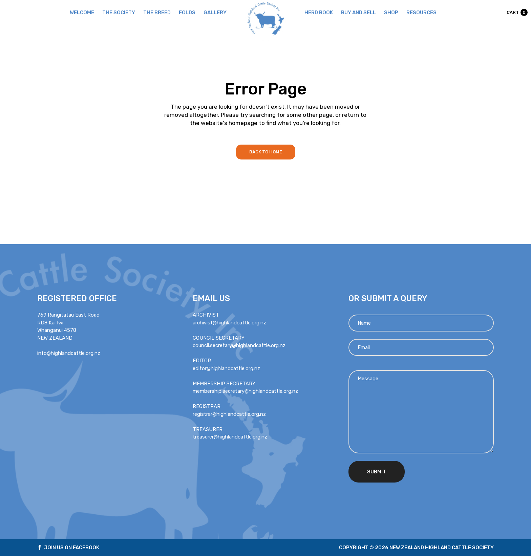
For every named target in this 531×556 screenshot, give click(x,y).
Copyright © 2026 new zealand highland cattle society (416, 547)
